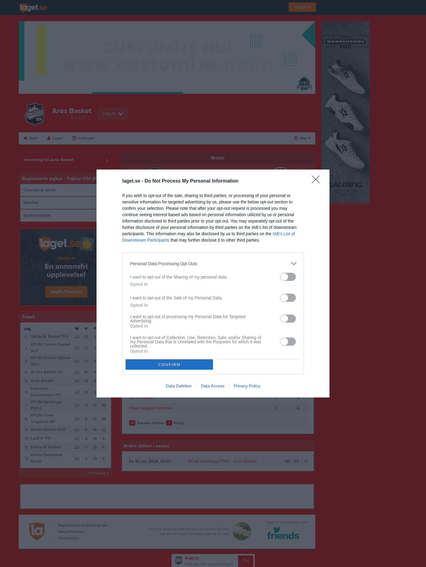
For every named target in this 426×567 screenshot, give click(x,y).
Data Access (212, 386)
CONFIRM (169, 364)
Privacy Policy (247, 386)
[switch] (288, 277)
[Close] (317, 181)
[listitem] (213, 263)
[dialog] (213, 283)
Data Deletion (179, 386)
